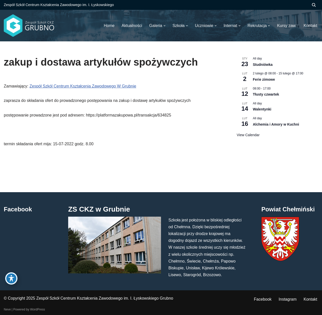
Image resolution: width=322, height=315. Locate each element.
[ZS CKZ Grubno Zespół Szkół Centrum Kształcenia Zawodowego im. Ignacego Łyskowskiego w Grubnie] (29, 25)
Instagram (288, 299)
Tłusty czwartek (266, 94)
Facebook (262, 299)
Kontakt (310, 299)
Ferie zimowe (264, 79)
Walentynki (262, 109)
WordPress (37, 309)
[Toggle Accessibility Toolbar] (11, 278)
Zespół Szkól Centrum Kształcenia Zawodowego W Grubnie (82, 86)
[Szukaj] (314, 5)
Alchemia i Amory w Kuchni (276, 124)
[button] (165, 26)
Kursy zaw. (286, 25)
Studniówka (263, 65)
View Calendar (248, 135)
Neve (7, 309)
